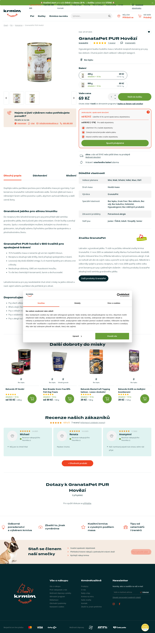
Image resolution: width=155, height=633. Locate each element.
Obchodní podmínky (58, 593)
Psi (32, 16)
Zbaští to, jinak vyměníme (91, 597)
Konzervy (19, 25)
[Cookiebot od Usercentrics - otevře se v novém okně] (118, 295)
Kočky (42, 16)
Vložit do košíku (135, 87)
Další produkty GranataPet (93, 269)
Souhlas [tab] (41, 303)
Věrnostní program (57, 587)
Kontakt (60, 8)
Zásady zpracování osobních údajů (127, 588)
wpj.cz (148, 629)
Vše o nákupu (98, 5)
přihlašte (87, 493)
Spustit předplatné (115, 133)
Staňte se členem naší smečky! (130, 94)
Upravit (77, 336)
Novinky (87, 5)
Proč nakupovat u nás (58, 580)
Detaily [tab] (77, 303)
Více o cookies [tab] (113, 303)
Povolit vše (112, 336)
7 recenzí (111, 43)
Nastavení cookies (57, 597)
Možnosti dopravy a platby (60, 583)
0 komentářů (130, 43)
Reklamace (54, 590)
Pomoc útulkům (63, 5)
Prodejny (84, 576)
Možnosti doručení (93, 148)
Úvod (6, 25)
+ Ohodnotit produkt (77, 453)
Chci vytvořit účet (141, 542)
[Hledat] (109, 16)
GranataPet (83, 43)
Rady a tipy (76, 5)
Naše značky (111, 5)
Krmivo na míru (58, 16)
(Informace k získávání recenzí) (92, 413)
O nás (120, 5)
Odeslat (144, 582)
